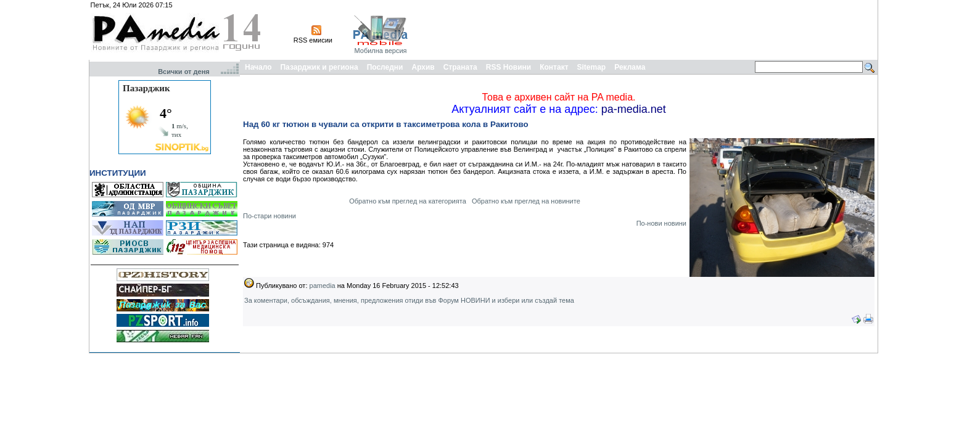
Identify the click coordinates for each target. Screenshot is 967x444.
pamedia (322, 285)
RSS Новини (508, 67)
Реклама (629, 67)
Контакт (554, 67)
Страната (460, 67)
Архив (422, 67)
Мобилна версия (380, 50)
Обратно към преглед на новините (526, 201)
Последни (385, 67)
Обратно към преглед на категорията (407, 201)
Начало (258, 67)
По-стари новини (269, 216)
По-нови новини (661, 223)
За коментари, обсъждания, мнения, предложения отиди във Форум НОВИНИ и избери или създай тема (409, 300)
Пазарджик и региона (319, 67)
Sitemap (591, 67)
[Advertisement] (651, 29)
